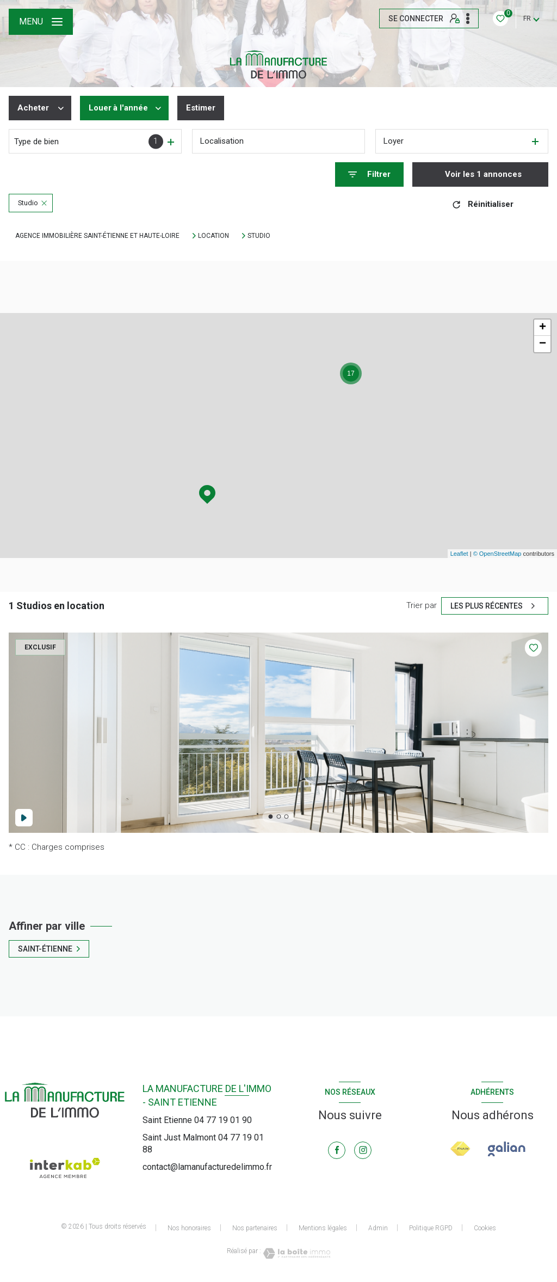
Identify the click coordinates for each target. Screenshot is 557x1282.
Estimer (200, 108)
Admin (378, 1228)
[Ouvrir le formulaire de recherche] (369, 174)
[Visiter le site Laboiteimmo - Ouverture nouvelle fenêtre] (296, 1253)
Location (213, 235)
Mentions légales (323, 1228)
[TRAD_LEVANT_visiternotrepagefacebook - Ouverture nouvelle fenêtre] (336, 1150)
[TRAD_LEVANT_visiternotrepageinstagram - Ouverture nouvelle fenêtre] (363, 1150)
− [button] (542, 344)
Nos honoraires (189, 1228)
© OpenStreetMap (497, 553)
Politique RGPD (431, 1228)
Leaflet (459, 553)
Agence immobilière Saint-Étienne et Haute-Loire (97, 236)
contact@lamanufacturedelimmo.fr (207, 1167)
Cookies (485, 1228)
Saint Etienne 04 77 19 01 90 (197, 1120)
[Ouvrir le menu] (41, 22)
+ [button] (542, 328)
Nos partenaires (254, 1228)
